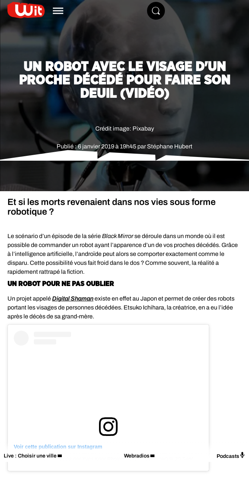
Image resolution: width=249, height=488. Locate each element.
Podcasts (231, 455)
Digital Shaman (72, 298)
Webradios (137, 456)
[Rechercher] (156, 11)
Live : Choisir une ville (30, 456)
